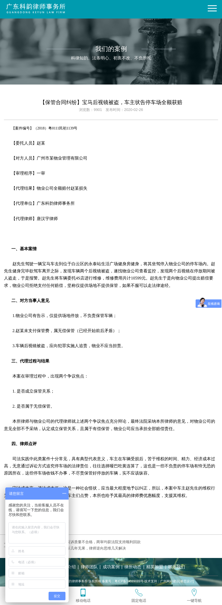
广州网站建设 (169, 581)
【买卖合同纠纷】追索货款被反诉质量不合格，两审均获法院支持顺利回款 (80, 542)
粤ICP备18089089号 (129, 581)
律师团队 (89, 567)
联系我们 (176, 567)
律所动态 (132, 567)
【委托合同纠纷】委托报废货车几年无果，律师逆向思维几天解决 (72, 548)
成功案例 (111, 567)
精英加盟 (154, 567)
